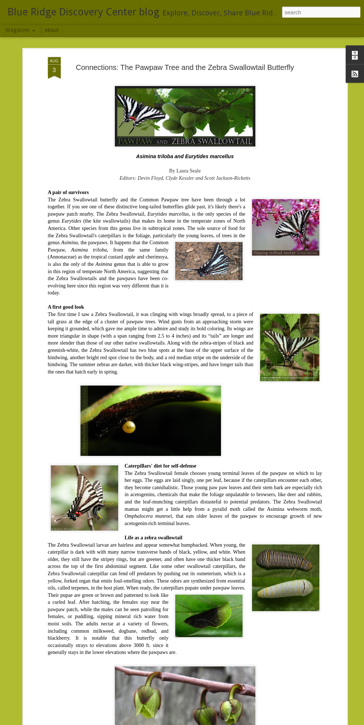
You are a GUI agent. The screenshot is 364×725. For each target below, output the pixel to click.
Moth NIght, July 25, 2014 (146, 594)
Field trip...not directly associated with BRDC (88, 677)
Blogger (270, 721)
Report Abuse (291, 721)
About (52, 30)
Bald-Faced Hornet (137, 511)
